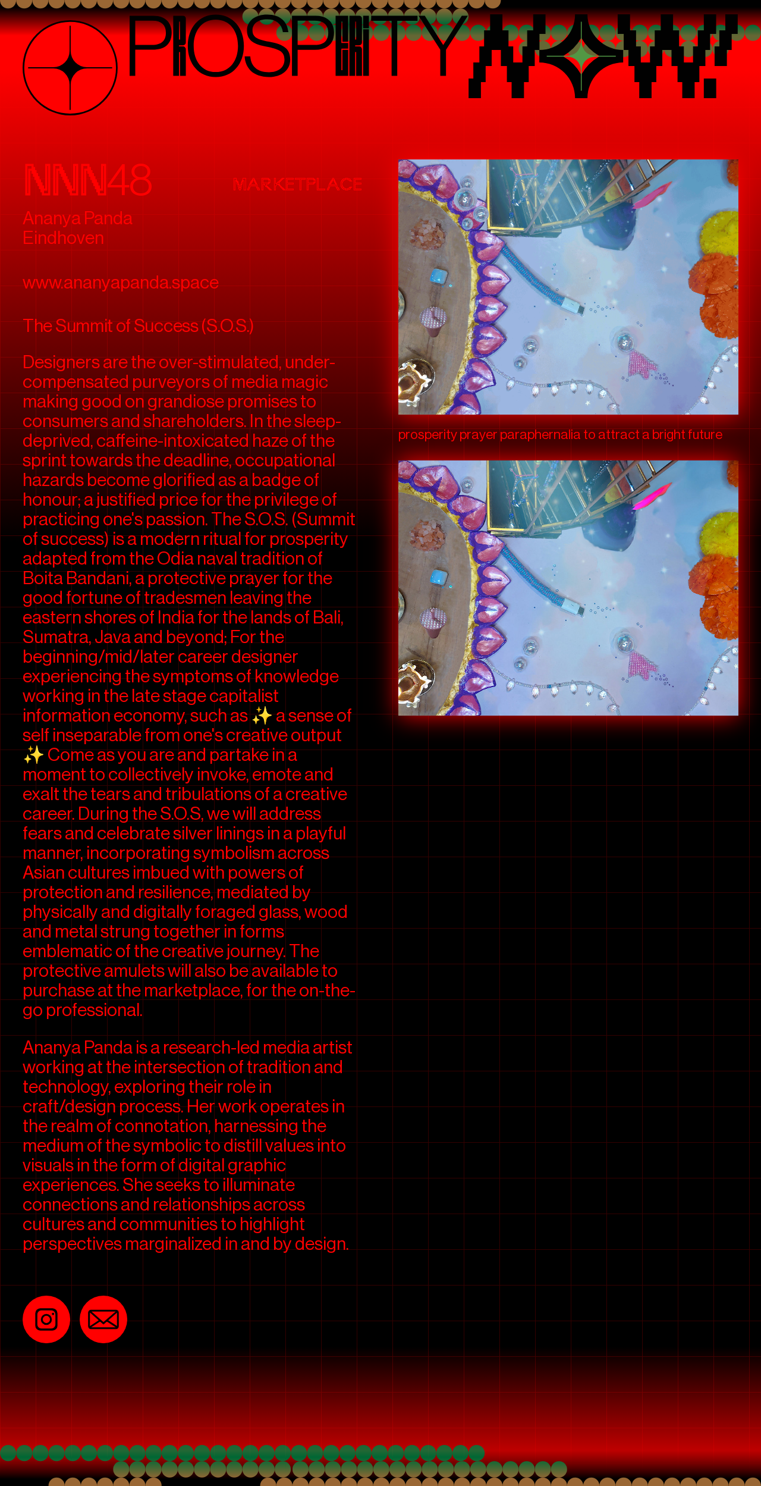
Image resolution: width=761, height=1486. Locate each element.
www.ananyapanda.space (121, 282)
